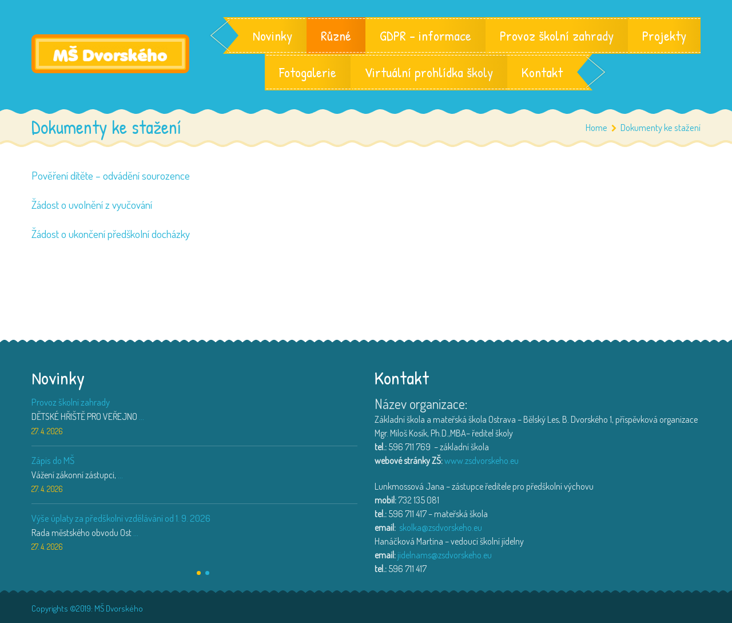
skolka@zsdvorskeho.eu (440, 527)
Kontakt (542, 72)
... (141, 416)
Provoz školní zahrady (557, 35)
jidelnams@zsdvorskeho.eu (444, 555)
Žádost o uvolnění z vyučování (91, 204)
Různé (336, 35)
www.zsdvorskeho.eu (481, 460)
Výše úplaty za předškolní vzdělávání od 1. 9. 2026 (120, 518)
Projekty (664, 35)
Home (596, 127)
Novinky (272, 35)
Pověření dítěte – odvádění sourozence (110, 175)
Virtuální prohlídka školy (429, 72)
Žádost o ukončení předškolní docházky (110, 234)
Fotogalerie (308, 72)
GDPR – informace (425, 35)
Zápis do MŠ (52, 460)
